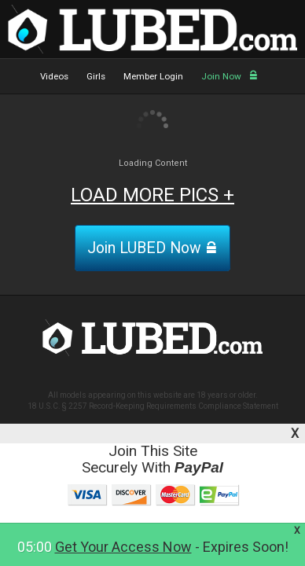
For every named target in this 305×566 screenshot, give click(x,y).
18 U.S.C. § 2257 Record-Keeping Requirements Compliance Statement (153, 406)
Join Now (229, 76)
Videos (54, 76)
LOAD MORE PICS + (152, 195)
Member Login (153, 76)
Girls (95, 76)
